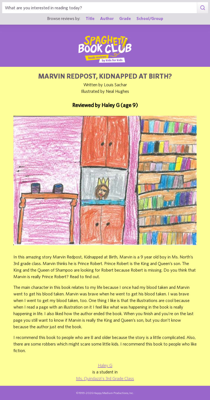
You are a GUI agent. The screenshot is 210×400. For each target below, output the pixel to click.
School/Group (149, 18)
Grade (125, 18)
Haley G (105, 365)
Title (90, 18)
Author (107, 18)
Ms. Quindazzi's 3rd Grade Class (105, 378)
